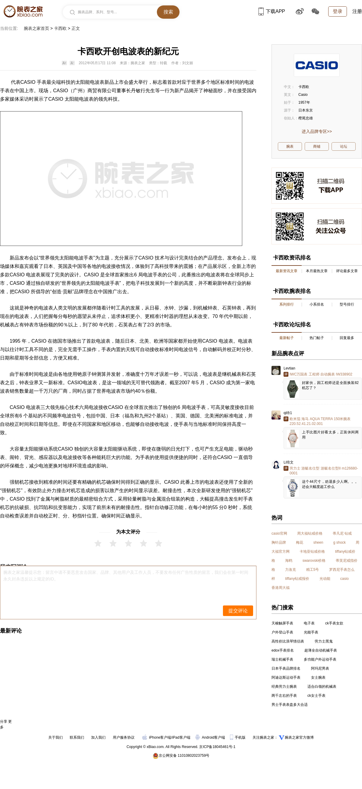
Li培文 (289, 462)
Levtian (289, 368)
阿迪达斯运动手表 (286, 677)
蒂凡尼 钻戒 (342, 533)
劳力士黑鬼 (324, 641)
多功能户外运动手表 (320, 659)
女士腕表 (318, 677)
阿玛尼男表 (320, 668)
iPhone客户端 (156, 737)
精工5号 (312, 569)
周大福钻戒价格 (309, 533)
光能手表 (311, 632)
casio (344, 579)
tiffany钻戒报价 (297, 579)
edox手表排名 (283, 650)
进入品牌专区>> (317, 131)
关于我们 (55, 737)
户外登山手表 (282, 632)
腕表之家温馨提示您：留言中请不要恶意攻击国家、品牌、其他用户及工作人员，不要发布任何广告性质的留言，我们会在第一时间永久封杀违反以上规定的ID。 (125, 575)
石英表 (125, 324)
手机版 (238, 737)
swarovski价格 (314, 560)
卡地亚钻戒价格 (312, 551)
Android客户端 (210, 737)
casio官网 (279, 533)
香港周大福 (281, 588)
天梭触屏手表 (282, 623)
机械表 (7, 324)
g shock (339, 542)
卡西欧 (60, 28)
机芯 (24, 482)
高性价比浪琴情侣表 (288, 641)
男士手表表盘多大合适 (290, 705)
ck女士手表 (316, 695)
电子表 (309, 623)
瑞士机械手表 (282, 659)
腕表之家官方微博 (299, 737)
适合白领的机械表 (321, 686)
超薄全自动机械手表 (320, 650)
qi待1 (288, 413)
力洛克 (290, 569)
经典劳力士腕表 (284, 686)
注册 (357, 11)
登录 (337, 11)
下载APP (272, 11)
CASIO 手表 (33, 82)
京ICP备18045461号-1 (217, 747)
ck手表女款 (334, 623)
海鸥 (288, 560)
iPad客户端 (181, 737)
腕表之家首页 (36, 28)
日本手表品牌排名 (286, 668)
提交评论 (238, 610)
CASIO (60, 90)
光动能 (324, 579)
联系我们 (77, 737)
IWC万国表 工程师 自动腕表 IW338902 (321, 374)
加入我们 (98, 737)
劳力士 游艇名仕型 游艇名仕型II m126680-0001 (324, 470)
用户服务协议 (124, 737)
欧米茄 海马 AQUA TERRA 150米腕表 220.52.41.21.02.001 (320, 421)
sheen (318, 542)
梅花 (299, 542)
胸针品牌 (279, 542)
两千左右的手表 (284, 695)
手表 (5, 90)
